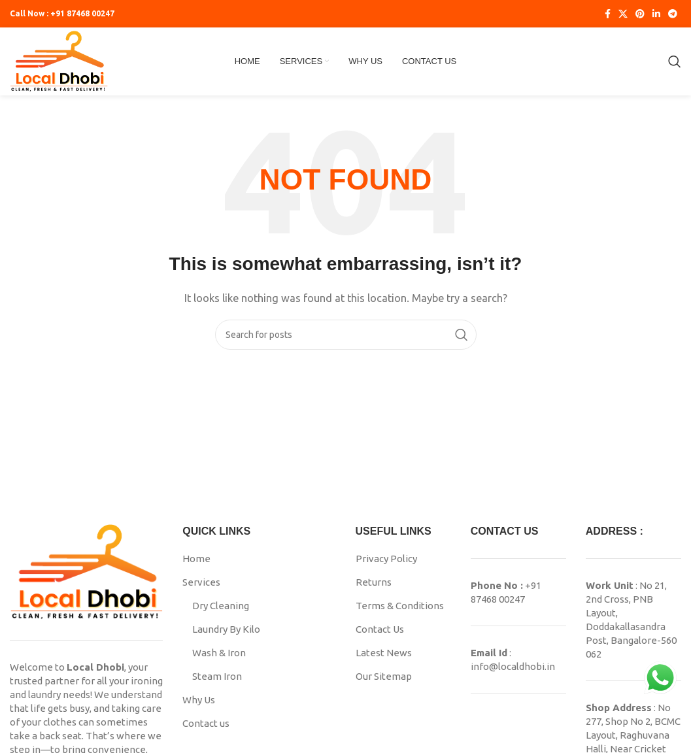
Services (201, 582)
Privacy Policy (386, 558)
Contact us (205, 723)
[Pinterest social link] (640, 13)
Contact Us (380, 629)
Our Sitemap (384, 676)
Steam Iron (217, 676)
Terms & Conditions (400, 605)
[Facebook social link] (608, 13)
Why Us (198, 699)
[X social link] (623, 13)
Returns (374, 582)
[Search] (675, 61)
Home (196, 558)
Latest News (384, 652)
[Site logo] (59, 60)
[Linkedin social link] (656, 13)
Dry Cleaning (220, 605)
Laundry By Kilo (226, 629)
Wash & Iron (219, 652)
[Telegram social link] (672, 13)
